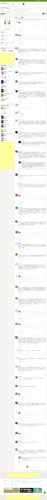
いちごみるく (20, 182)
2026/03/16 (29, 29)
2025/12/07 (29, 139)
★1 (26, 168)
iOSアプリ (18, 484)
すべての (19, 385)
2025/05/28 (29, 344)
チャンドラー (20, 34)
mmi (19, 357)
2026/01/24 (29, 85)
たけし (19, 323)
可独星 (19, 275)
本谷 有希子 (3, 8)
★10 (23, 258)
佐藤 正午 (5, 112)
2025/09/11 (29, 226)
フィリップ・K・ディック (7, 134)
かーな (19, 422)
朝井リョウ (5, 116)
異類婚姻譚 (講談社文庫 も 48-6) (8, 93)
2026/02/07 (29, 66)
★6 (23, 305)
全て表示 (17, 19)
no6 (18, 220)
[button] (23, 4)
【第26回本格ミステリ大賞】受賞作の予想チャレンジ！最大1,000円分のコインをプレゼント (13, 11)
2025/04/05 (29, 388)
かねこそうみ (20, 194)
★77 (23, 238)
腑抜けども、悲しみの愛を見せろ (8, 71)
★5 (23, 29)
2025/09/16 (29, 202)
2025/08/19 (29, 258)
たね (19, 336)
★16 (23, 371)
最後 (38, 466)
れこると (19, 297)
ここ (19, 432)
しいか (19, 21)
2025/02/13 (29, 454)
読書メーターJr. (23, 161)
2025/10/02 (29, 189)
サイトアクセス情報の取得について (37, 481)
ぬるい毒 (5, 89)
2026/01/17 (29, 99)
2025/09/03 (29, 238)
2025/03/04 (29, 417)
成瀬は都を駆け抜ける (7, 124)
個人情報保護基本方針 (18, 481)
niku (19, 104)
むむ (19, 71)
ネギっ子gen (20, 207)
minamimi (19, 376)
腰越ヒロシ (20, 90)
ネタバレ (21, 19)
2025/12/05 (29, 159)
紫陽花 (19, 231)
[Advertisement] (7, 59)
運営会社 (13, 481)
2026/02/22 (29, 53)
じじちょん (20, 263)
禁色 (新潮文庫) (6, 120)
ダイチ (19, 47)
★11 (23, 436)
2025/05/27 (29, 352)
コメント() (25, 29)
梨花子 (19, 393)
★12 (23, 318)
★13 (23, 270)
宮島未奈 (5, 125)
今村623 (19, 411)
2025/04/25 (29, 380)
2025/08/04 (29, 305)
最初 (23, 466)
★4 (26, 145)
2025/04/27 (29, 371)
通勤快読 (19, 243)
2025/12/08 (29, 126)
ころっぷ (19, 119)
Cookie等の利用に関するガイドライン (27, 481)
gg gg (19, 349)
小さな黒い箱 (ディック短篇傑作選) (8, 133)
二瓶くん (19, 131)
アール (19, 58)
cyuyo (19, 310)
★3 (23, 53)
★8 (23, 66)
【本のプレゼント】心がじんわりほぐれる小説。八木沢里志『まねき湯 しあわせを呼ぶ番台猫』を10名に (15, 10)
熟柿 (4, 111)
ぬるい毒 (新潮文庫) (6, 98)
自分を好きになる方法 (7, 80)
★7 (23, 85)
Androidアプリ (13, 484)
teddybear (19, 441)
